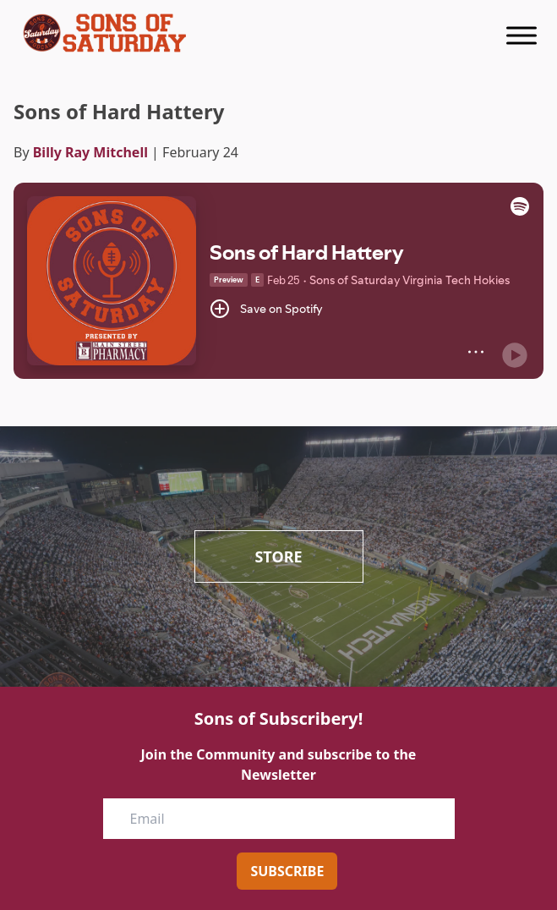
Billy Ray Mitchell (90, 152)
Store (278, 556)
